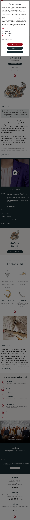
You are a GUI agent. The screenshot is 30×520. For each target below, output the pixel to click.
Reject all (15, 48)
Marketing (7, 31)
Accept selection (15, 52)
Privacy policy (11, 25)
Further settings (7, 39)
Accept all (15, 44)
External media (8, 33)
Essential (7, 29)
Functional (7, 35)
